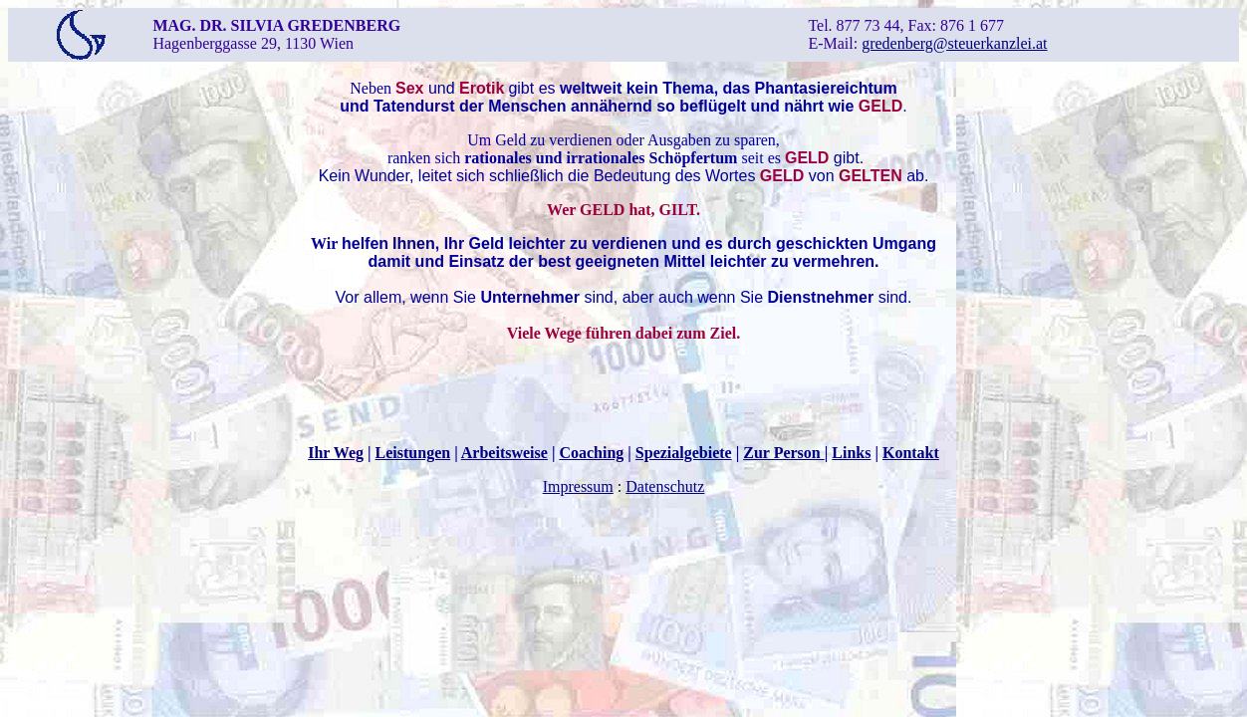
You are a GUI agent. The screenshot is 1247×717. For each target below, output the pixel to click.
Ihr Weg (336, 452)
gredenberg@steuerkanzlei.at (954, 43)
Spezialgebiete (683, 452)
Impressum (578, 486)
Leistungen (413, 452)
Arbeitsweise (504, 452)
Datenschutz (664, 486)
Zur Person (783, 452)
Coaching (591, 452)
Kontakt (910, 452)
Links (851, 452)
